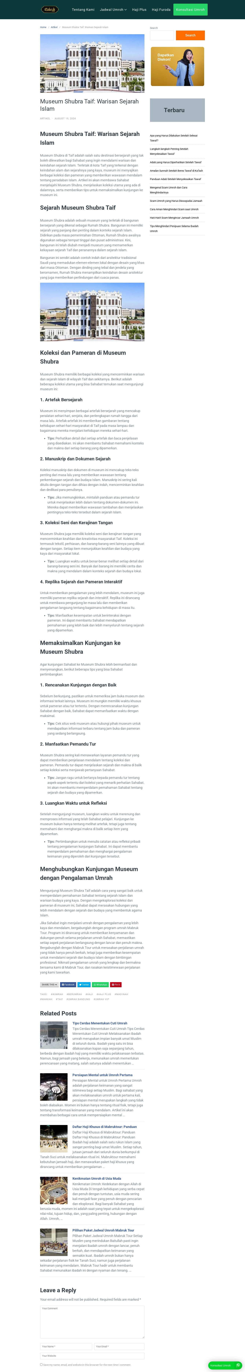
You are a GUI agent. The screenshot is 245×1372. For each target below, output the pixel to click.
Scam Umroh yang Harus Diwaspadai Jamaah (176, 200)
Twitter (84, 984)
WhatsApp (100, 984)
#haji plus (103, 994)
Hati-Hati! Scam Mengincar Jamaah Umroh (174, 217)
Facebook (68, 984)
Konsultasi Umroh (190, 10)
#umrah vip (101, 999)
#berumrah (74, 994)
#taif (59, 999)
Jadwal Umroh (113, 10)
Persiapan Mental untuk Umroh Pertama (103, 1075)
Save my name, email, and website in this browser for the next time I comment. (87, 1364)
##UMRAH (57, 994)
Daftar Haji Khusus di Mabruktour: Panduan (105, 1127)
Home (43, 27)
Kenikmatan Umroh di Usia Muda (97, 1178)
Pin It (116, 984)
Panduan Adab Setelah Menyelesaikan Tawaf (175, 179)
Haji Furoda (161, 10)
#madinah (121, 994)
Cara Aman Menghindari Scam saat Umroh (174, 209)
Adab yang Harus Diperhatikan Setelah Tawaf (175, 162)
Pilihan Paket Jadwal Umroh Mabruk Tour (103, 1230)
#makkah (46, 999)
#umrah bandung (78, 999)
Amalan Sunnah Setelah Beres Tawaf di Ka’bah (176, 170)
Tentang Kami (83, 10)
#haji (89, 994)
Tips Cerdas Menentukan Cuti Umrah (100, 1023)
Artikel (54, 27)
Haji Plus (139, 10)
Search (154, 28)
